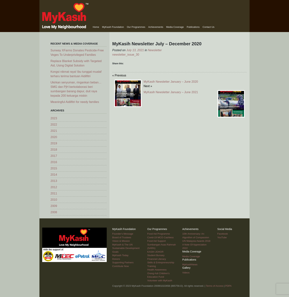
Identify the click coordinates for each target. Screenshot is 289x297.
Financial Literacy (156, 259)
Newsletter (155, 50)
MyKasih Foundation (113, 27)
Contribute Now (120, 266)
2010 (54, 199)
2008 (54, 212)
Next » (148, 86)
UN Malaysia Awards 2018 (196, 241)
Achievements (155, 27)
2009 (54, 206)
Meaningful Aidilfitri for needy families (75, 101)
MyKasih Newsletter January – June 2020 (171, 81)
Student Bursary (155, 255)
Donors (116, 259)
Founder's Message (122, 233)
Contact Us (208, 27)
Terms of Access (214, 285)
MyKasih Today (120, 255)
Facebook (222, 233)
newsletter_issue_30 (125, 54)
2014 (54, 174)
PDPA (228, 285)
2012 (54, 187)
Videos (186, 272)
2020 (54, 137)
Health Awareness (157, 269)
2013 (54, 180)
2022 (54, 124)
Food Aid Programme (158, 233)
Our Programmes (136, 27)
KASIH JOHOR (155, 251)
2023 (54, 118)
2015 (54, 168)
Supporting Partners (123, 262)
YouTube (222, 237)
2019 (54, 143)
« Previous (119, 75)
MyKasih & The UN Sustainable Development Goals (126, 248)
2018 (54, 149)
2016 (54, 162)
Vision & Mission (121, 241)
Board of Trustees (121, 237)
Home (96, 27)
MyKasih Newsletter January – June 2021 (171, 92)
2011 (54, 193)
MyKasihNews (189, 264)
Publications (193, 27)
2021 (54, 130)
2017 (54, 155)
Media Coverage (175, 27)
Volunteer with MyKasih (159, 280)
